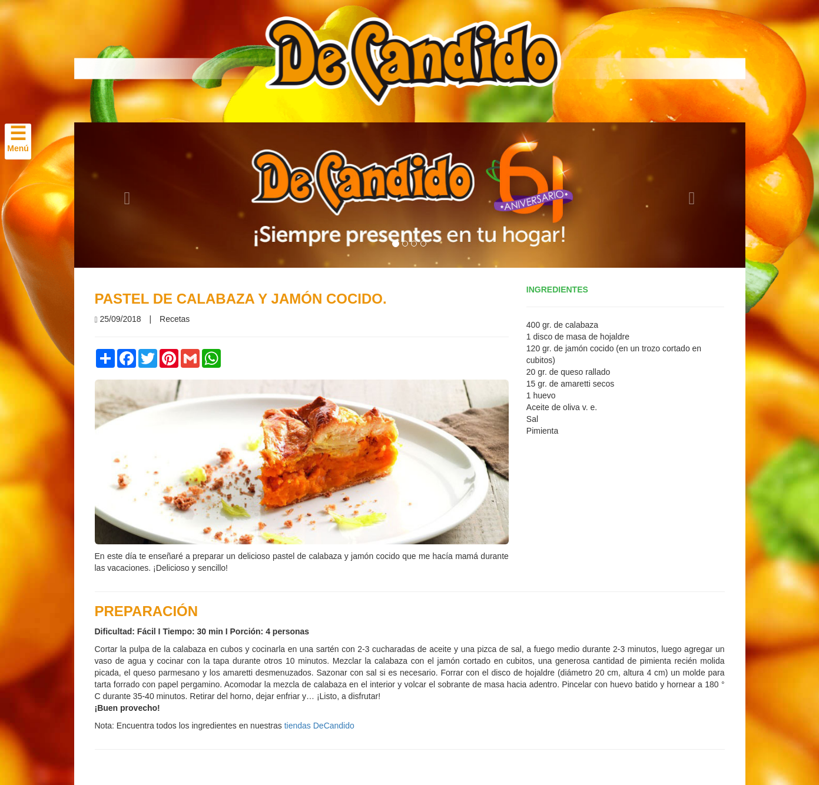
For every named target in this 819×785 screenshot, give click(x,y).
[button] (124, 195)
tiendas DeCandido (319, 725)
